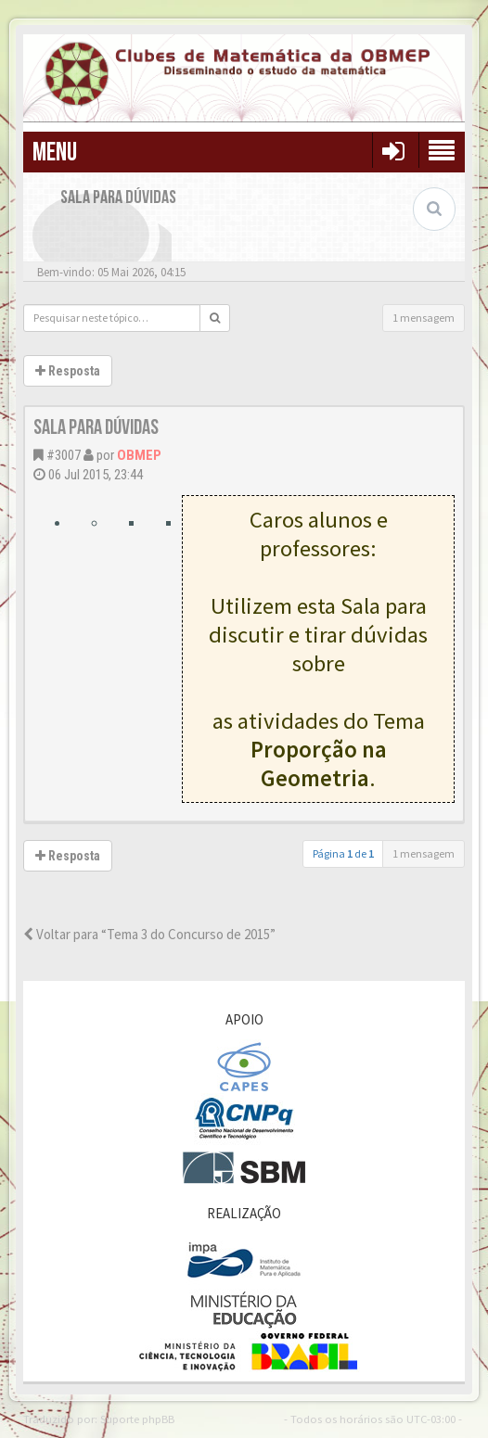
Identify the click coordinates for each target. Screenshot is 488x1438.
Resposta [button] (67, 370)
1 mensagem (423, 318)
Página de (343, 853)
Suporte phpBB (137, 1418)
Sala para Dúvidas (96, 427)
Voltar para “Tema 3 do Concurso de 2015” (149, 934)
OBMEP (139, 455)
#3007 (63, 455)
